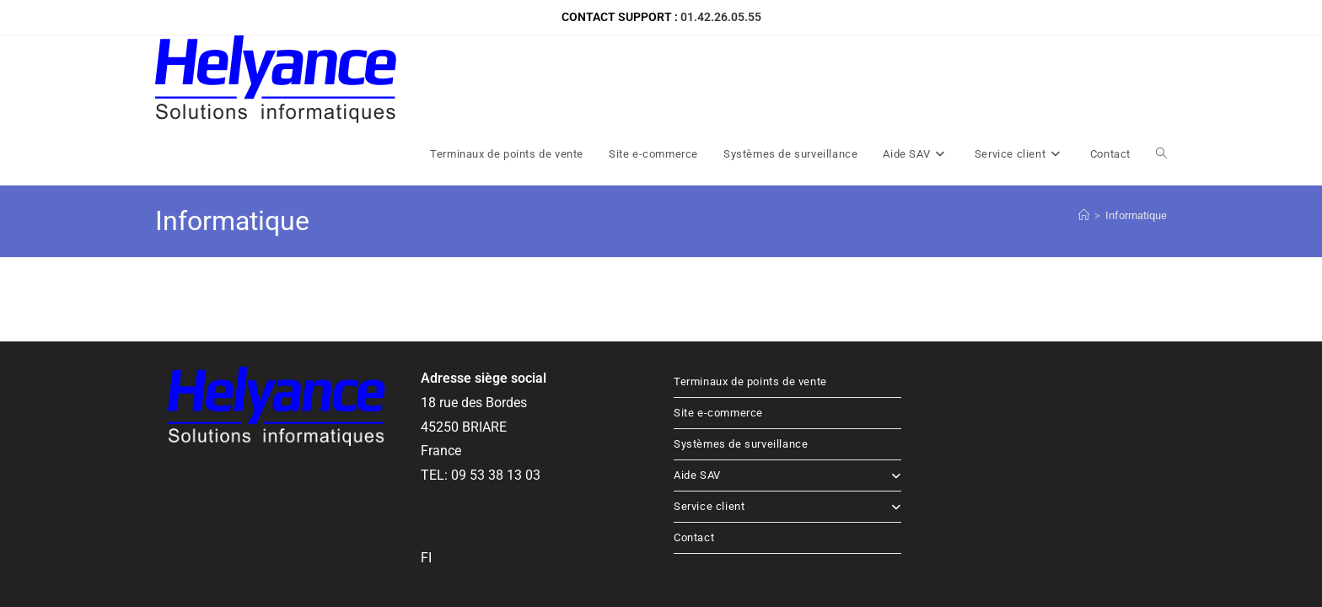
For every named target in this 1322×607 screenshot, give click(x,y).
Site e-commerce (718, 325)
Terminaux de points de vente (750, 293)
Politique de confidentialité (1106, 543)
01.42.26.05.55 (720, 17)
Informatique (1136, 127)
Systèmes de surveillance (741, 356)
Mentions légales (996, 543)
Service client (787, 418)
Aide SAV (787, 387)
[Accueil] (1083, 127)
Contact (694, 449)
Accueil (883, 543)
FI (426, 470)
